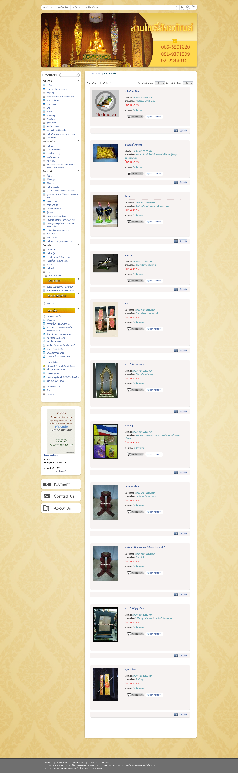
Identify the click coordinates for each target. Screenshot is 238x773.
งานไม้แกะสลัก (53, 126)
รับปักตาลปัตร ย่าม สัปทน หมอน (60, 290)
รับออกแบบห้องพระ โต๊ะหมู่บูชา (60, 287)
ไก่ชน (128, 196)
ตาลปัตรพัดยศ (53, 100)
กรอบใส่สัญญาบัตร (134, 608)
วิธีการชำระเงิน (60, 484)
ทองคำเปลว (52, 201)
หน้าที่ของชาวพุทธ (55, 342)
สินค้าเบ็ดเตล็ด (55, 276)
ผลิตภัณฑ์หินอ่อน (54, 150)
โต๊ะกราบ (51, 183)
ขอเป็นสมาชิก (61, 471)
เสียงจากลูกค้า (53, 373)
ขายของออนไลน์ (74, 768)
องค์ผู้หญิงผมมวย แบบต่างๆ (58, 230)
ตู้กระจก (50, 212)
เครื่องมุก (50, 146)
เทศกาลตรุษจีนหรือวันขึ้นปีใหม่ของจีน (63, 377)
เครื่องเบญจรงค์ (53, 387)
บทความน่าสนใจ (54, 316)
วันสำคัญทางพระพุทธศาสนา (59, 334)
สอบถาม (50, 303)
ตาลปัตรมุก (51, 104)
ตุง (126, 303)
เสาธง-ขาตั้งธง (132, 486)
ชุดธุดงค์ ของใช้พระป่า (56, 130)
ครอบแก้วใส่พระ (53, 205)
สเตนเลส (50, 394)
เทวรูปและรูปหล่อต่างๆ (56, 216)
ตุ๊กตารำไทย (52, 238)
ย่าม (48, 108)
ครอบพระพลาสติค (54, 209)
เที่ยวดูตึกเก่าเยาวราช (56, 370)
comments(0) (155, 117)
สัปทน (49, 111)
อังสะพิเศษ (51, 119)
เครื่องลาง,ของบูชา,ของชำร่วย (59, 241)
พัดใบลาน (51, 161)
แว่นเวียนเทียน (132, 91)
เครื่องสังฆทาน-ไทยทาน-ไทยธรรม (61, 134)
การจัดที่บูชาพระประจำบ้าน (58, 324)
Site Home (95, 74)
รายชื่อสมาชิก (62, 763)
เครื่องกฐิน (51, 253)
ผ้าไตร (49, 85)
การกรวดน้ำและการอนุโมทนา (59, 357)
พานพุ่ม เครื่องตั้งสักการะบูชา (59, 257)
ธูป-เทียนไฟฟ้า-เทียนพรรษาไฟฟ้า (61, 191)
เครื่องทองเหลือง (53, 187)
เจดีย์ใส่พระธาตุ (53, 153)
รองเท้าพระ (51, 138)
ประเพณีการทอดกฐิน (55, 353)
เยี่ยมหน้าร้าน (52, 362)
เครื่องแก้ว (51, 268)
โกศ (48, 390)
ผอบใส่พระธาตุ (53, 157)
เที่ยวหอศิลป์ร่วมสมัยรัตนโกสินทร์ (61, 366)
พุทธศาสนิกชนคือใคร (56, 338)
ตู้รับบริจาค (51, 123)
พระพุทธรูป (51, 115)
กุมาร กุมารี (51, 234)
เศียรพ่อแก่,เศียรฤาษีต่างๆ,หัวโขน (61, 220)
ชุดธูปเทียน (130, 669)
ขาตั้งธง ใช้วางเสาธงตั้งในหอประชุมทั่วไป (146, 547)
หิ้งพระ (49, 176)
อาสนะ (49, 272)
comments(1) (155, 454)
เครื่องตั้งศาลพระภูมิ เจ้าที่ (57, 261)
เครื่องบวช (51, 250)
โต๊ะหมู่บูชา (51, 179)
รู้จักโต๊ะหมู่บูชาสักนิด (55, 381)
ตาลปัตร (50, 93)
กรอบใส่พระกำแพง (134, 364)
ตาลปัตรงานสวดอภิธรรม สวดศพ (60, 97)
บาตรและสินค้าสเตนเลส (57, 89)
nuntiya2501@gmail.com (55, 462)
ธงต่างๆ (129, 425)
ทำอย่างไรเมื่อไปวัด (55, 349)
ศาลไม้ (50, 265)
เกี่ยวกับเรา (60, 508)
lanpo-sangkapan (51, 455)
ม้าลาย (128, 255)
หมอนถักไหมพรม (133, 144)
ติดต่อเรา (60, 496)
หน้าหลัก (48, 763)
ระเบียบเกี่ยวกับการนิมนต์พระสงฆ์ (61, 345)
